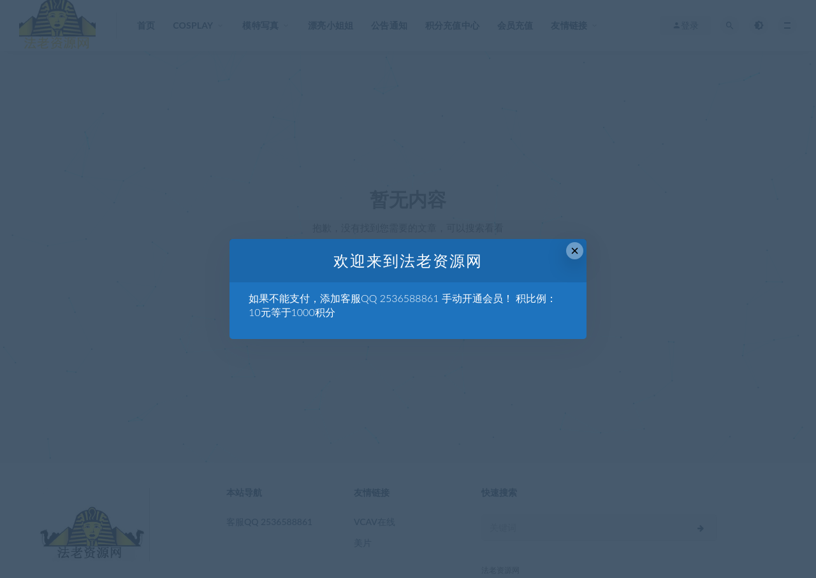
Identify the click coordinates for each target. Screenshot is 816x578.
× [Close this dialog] (575, 251)
